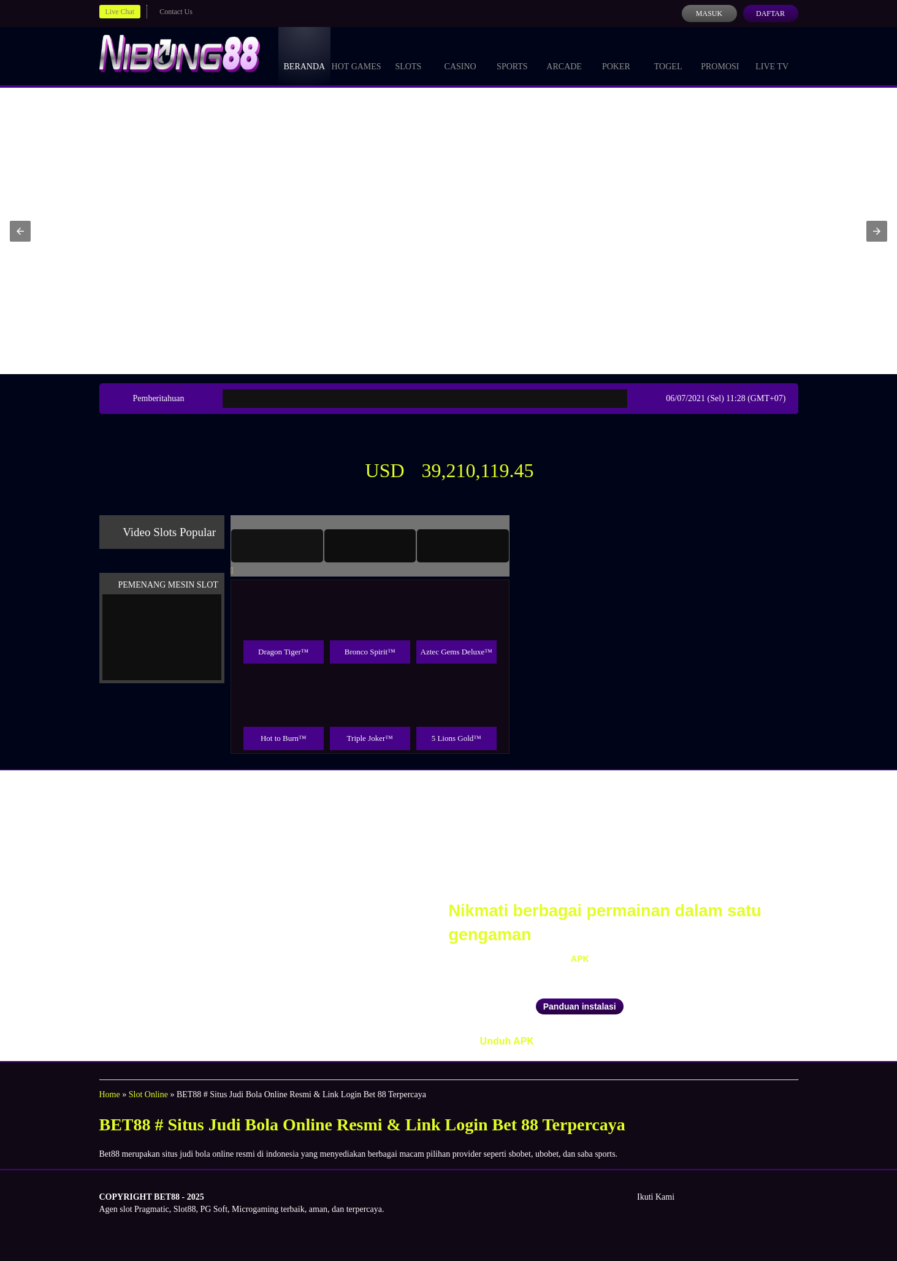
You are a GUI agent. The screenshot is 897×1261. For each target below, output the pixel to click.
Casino (460, 55)
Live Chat (120, 11)
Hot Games (356, 55)
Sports (512, 55)
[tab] (277, 545)
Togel (668, 55)
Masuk (709, 13)
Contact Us (176, 11)
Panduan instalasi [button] (579, 1006)
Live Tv (771, 55)
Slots (408, 55)
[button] (20, 231)
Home (109, 1094)
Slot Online (148, 1094)
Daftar (770, 13)
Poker (616, 55)
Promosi (720, 55)
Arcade (564, 55)
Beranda (305, 55)
